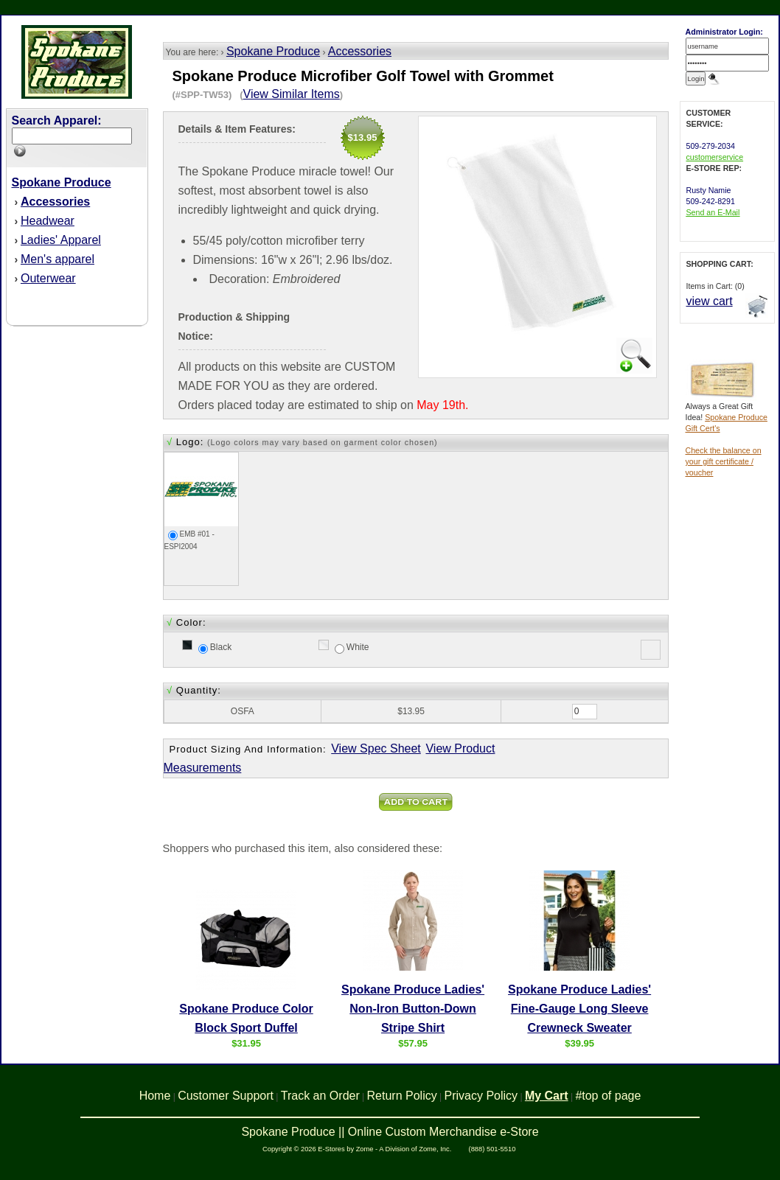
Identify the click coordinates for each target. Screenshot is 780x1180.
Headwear (47, 220)
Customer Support (226, 1095)
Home (155, 1095)
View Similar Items (291, 94)
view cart (709, 301)
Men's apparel (57, 259)
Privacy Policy (481, 1095)
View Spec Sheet (376, 748)
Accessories (359, 51)
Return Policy (402, 1095)
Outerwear (48, 278)
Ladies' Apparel (61, 240)
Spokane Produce (273, 51)
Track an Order (320, 1095)
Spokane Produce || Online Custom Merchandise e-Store (389, 1131)
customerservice (715, 157)
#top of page (608, 1095)
